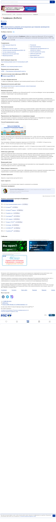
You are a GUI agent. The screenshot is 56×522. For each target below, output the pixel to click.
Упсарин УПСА (10, 222)
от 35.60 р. (17, 228)
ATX (3, 47)
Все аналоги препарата (7, 201)
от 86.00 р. (20, 210)
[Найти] (52, 2)
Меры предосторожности (37, 57)
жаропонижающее (20, 86)
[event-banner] (14, 260)
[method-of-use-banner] (19, 9)
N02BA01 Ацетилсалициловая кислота (11, 66)
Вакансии (44, 290)
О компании (4, 290)
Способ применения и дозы (37, 52)
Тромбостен (9, 213)
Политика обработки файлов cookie (9, 311)
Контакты (14, 290)
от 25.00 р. (16, 213)
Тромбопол (9, 231)
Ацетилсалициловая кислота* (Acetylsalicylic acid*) (14, 62)
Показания (33, 45)
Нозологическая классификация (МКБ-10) (13, 50)
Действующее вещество (9, 45)
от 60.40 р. (17, 219)
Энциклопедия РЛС (7, 14)
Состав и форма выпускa (9, 52)
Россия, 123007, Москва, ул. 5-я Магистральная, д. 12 (14, 304)
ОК (54, 515)
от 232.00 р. (19, 222)
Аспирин (9, 207)
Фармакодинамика (7, 55)
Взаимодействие (34, 55)
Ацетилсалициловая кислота (13, 204)
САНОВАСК (9, 228)
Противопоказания (35, 47)
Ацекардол (9, 216)
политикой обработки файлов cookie (28, 516)
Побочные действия (35, 53)
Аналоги (4, 24)
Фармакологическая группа (9, 48)
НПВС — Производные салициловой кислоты (22, 14)
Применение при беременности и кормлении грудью (39, 49)
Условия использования (6, 310)
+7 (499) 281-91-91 (6, 301)
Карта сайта (24, 290)
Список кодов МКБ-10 (8, 76)
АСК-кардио (9, 219)
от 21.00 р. (17, 216)
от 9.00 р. (25, 204)
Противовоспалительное (8, 86)
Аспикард (8, 225)
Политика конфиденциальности (20, 310)
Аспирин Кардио (11, 210)
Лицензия (34, 290)
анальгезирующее (31, 86)
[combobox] (25, 2)
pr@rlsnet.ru (5, 303)
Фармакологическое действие (10, 54)
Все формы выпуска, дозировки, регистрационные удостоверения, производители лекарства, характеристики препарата (25, 27)
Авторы (53, 290)
